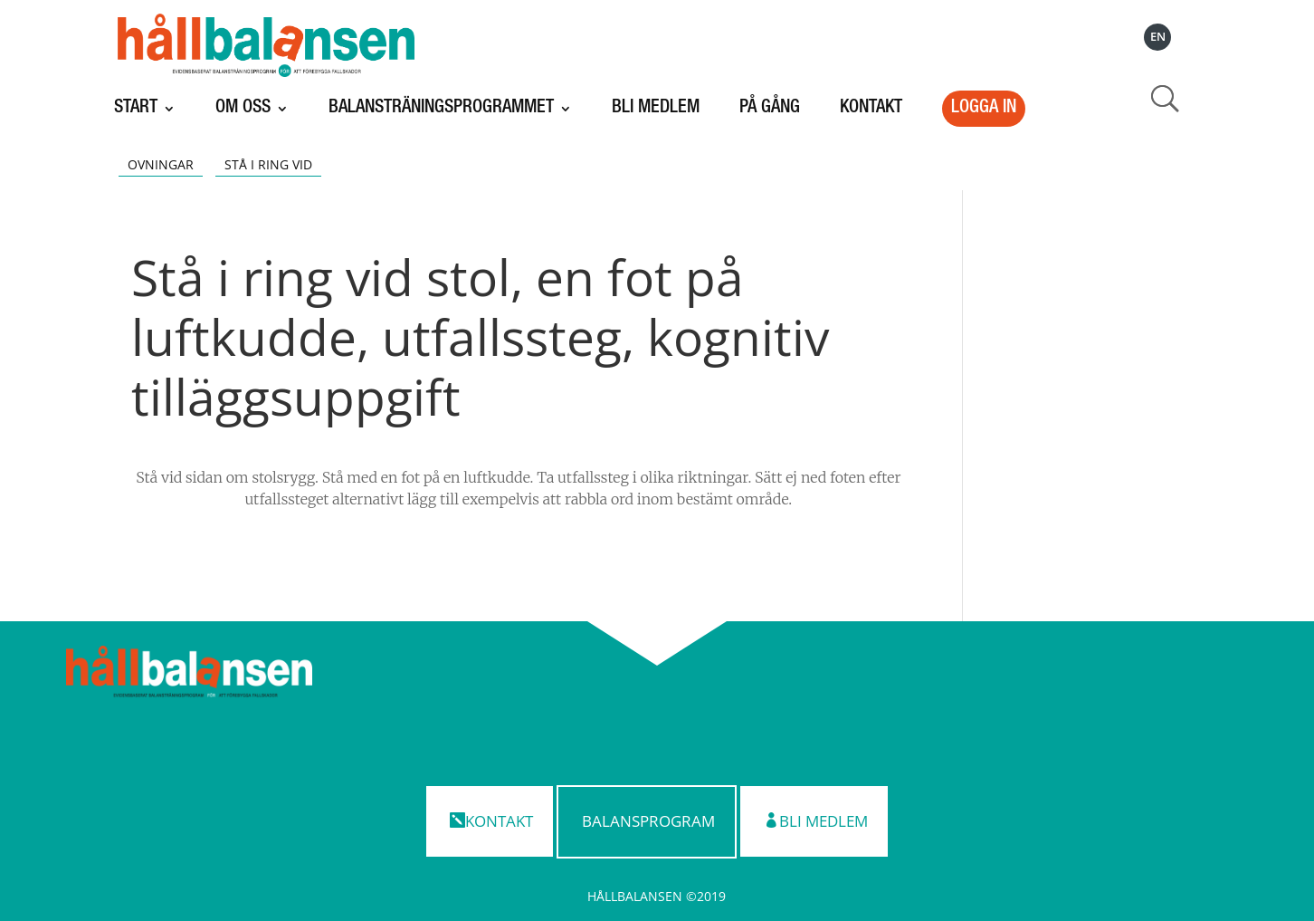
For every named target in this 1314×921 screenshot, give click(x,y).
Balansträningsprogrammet (441, 109)
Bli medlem (656, 109)
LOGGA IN (983, 109)
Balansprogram (648, 821)
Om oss (243, 109)
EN (1158, 36)
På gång (769, 109)
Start (135, 109)
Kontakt (871, 109)
